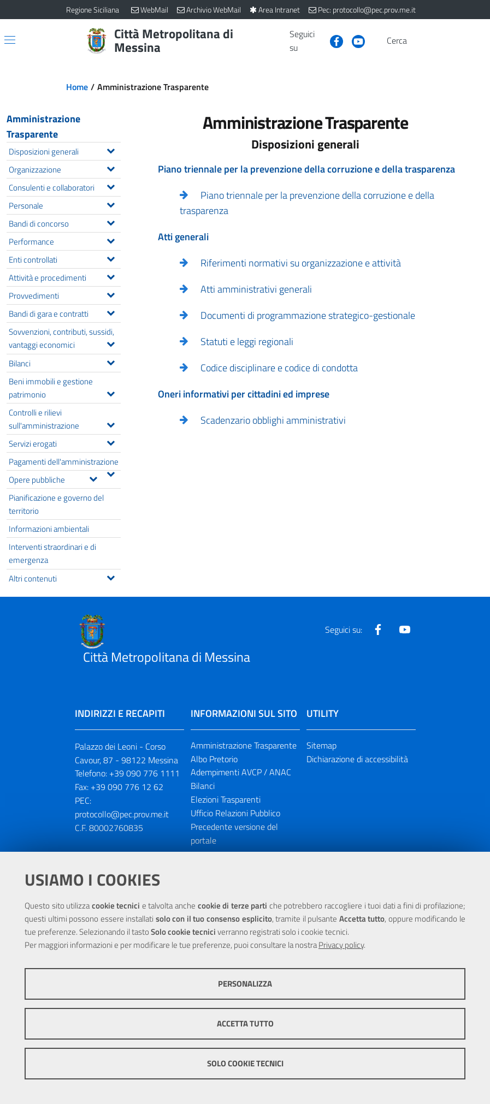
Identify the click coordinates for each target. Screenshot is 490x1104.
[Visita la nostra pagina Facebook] (332, 40)
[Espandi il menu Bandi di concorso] (110, 221)
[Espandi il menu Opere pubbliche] (93, 477)
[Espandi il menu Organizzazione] (110, 167)
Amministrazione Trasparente (43, 126)
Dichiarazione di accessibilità (357, 758)
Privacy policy (341, 945)
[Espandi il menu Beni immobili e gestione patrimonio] (110, 392)
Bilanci (203, 785)
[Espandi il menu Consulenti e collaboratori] (110, 185)
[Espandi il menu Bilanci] (110, 361)
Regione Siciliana (92, 9)
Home (77, 86)
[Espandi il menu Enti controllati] (110, 257)
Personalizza (245, 983)
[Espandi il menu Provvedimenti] (110, 293)
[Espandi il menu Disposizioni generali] (110, 149)
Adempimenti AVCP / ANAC (241, 772)
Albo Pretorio (214, 758)
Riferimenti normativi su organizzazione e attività (300, 263)
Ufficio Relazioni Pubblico (235, 813)
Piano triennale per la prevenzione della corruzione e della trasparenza (307, 203)
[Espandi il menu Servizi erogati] (110, 441)
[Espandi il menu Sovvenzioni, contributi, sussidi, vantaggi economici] (110, 342)
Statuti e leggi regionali (246, 341)
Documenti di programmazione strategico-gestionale (307, 315)
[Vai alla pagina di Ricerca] (417, 41)
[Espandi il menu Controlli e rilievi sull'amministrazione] (110, 423)
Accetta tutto (245, 1023)
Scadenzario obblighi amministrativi (273, 420)
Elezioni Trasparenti (226, 799)
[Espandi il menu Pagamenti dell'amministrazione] (110, 472)
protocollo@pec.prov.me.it (122, 814)
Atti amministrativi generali (256, 289)
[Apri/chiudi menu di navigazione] (9, 39)
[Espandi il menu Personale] (110, 203)
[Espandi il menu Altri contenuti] (110, 576)
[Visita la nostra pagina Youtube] (354, 40)
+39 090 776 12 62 (127, 786)
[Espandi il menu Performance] (110, 239)
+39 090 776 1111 (144, 773)
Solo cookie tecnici (245, 1063)
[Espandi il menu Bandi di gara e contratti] (110, 311)
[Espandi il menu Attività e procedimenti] (110, 275)
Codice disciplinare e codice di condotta (279, 367)
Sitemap (321, 745)
